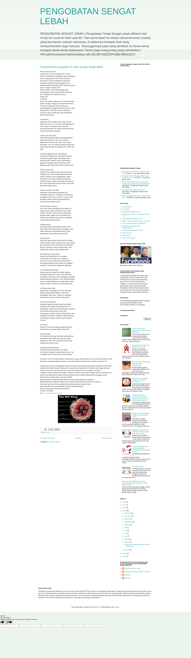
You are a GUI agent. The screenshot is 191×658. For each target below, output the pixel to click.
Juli (125, 527)
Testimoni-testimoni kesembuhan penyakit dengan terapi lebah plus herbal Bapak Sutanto (140, 397)
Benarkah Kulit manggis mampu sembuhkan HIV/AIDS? (140, 380)
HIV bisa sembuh (137, 466)
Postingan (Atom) (54, 442)
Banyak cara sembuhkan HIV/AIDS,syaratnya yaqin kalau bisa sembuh (140, 431)
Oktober (127, 519)
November (127, 516)
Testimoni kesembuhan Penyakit (132, 230)
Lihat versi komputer (128, 238)
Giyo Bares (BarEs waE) (133, 568)
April (125, 536)
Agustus (127, 525)
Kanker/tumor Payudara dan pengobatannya (131, 227)
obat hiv (47, 432)
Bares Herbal (126, 235)
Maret (126, 539)
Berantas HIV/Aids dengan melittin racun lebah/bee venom (140, 415)
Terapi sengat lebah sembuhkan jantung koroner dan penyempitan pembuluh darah (136, 183)
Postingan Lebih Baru (48, 438)
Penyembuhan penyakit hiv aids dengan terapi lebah (71, 66)
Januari (126, 550)
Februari (127, 542)
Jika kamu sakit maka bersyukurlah (133, 190)
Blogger (116, 607)
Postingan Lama (106, 438)
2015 (124, 508)
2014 (124, 511)
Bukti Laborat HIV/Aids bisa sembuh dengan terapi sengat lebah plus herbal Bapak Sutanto (135, 483)
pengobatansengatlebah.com (131, 212)
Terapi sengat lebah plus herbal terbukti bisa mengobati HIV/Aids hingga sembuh (141, 449)
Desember (127, 513)
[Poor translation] (9, 622)
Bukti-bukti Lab (127, 233)
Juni (125, 530)
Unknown (128, 575)
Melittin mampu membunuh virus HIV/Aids (136, 221)
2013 (124, 554)
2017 (124, 505)
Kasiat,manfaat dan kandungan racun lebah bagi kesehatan (141, 330)
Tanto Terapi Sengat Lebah (52, 393)
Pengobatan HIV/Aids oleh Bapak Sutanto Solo (140, 346)
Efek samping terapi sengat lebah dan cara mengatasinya (141, 363)
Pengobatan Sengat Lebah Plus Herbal (137, 572)
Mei (125, 533)
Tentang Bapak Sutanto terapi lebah (134, 223)
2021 (124, 502)
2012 (124, 556)
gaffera (98, 607)
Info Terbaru (126, 209)
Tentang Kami (126, 207)
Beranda (78, 438)
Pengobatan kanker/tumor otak (132, 218)
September (128, 522)
